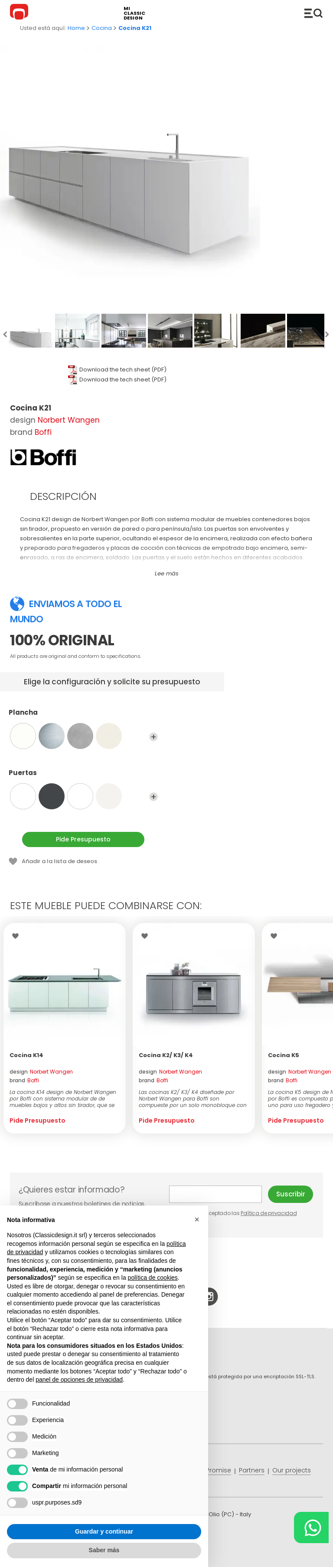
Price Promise (210, 1470)
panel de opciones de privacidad (79, 1379)
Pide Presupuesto (83, 839)
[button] (197, 1219)
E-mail (215, 1194)
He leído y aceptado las (233, 1213)
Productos (313, 13)
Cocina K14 (26, 1055)
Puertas (83, 777)
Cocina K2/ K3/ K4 (166, 1055)
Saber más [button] (104, 1550)
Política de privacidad (269, 1213)
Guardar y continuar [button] (104, 1531)
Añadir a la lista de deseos (59, 861)
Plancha (83, 716)
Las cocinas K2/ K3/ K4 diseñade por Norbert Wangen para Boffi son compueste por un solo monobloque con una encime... (193, 1098)
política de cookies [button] (153, 1277)
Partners (251, 1470)
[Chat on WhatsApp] (311, 1527)
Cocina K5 (283, 1055)
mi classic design (134, 13)
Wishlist (17, 936)
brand (24, 1080)
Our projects (291, 1470)
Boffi (43, 432)
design (41, 1071)
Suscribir (290, 1194)
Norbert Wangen (69, 420)
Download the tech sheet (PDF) (122, 369)
